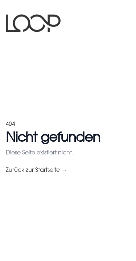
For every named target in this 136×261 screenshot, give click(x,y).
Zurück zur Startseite (36, 170)
